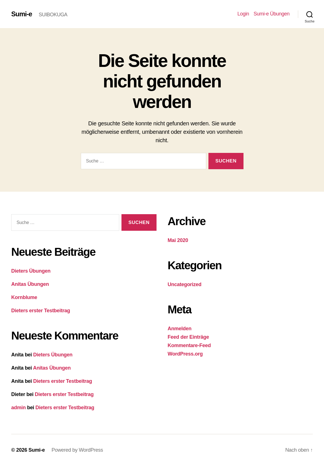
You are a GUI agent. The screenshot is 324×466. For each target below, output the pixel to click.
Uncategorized (185, 284)
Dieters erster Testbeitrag (40, 310)
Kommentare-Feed (189, 345)
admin (18, 407)
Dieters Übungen (30, 271)
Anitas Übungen (30, 284)
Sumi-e (21, 14)
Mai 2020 (178, 240)
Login (243, 14)
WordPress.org (185, 354)
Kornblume (24, 297)
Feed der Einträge (188, 337)
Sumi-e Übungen (271, 14)
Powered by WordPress (77, 450)
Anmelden (180, 328)
